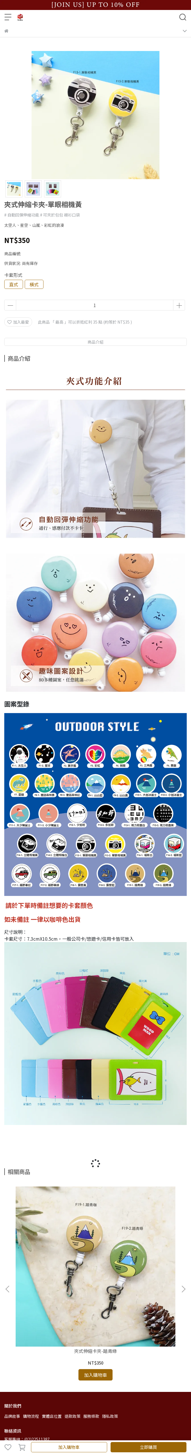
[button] (183, 1247)
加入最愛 (18, 322)
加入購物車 (69, 1447)
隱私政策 (110, 1333)
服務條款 (91, 1333)
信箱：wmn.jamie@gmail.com (33, 1374)
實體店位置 (52, 1333)
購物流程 (31, 1333)
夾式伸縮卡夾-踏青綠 (54, 1268)
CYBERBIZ (138, 1432)
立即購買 (148, 1447)
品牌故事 (12, 1333)
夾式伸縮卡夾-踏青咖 (137, 1268)
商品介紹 (95, 342)
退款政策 (72, 1333)
